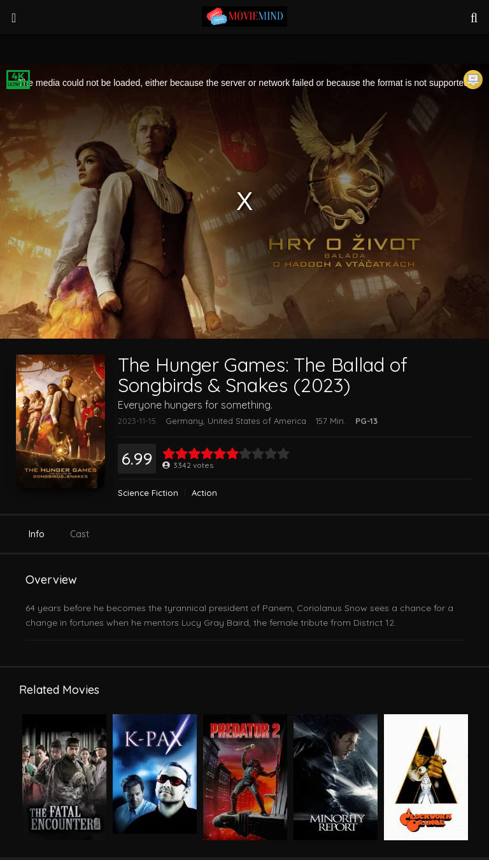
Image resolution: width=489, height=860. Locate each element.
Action (204, 493)
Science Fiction (148, 493)
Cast (79, 534)
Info (37, 534)
